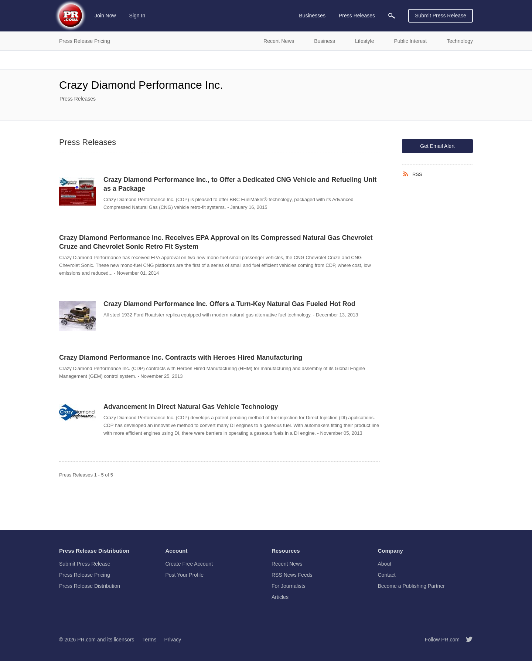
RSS (417, 174)
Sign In (137, 15)
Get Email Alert (437, 146)
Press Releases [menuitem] (357, 15)
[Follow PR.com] (466, 639)
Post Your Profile (185, 575)
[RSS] (407, 174)
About (385, 564)
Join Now (105, 15)
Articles (280, 597)
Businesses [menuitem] (312, 15)
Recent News (287, 564)
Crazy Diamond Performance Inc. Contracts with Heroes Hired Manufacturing (180, 357)
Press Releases (77, 99)
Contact (387, 575)
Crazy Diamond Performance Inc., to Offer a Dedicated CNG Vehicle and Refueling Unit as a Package (239, 184)
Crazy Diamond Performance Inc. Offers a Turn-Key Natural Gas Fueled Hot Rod (229, 304)
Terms (149, 639)
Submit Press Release (440, 15)
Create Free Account (189, 564)
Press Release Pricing (84, 575)
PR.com (86, 640)
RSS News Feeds (292, 575)
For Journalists (289, 586)
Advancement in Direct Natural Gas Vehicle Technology (190, 406)
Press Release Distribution (89, 586)
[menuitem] (391, 16)
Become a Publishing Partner (411, 586)
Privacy (172, 639)
